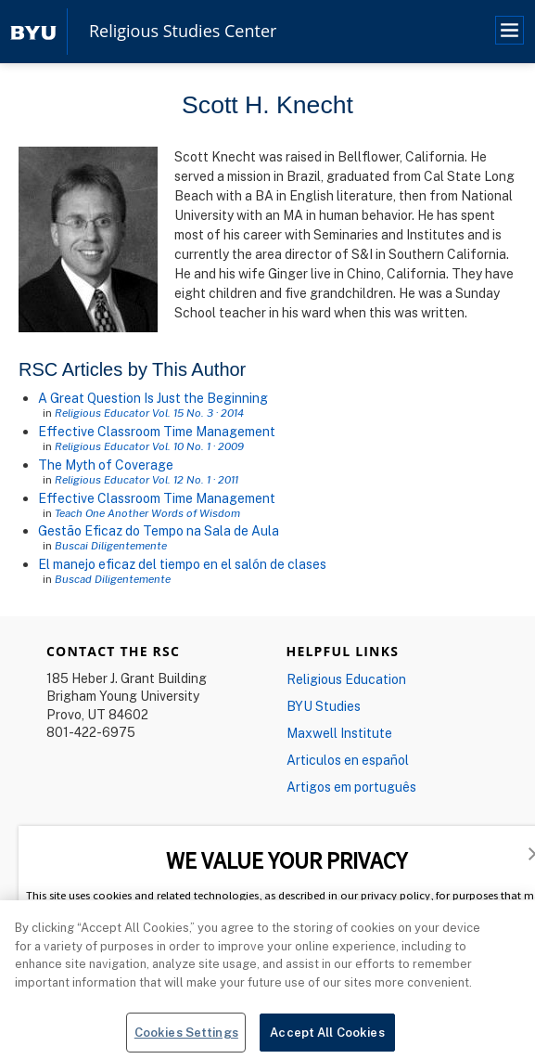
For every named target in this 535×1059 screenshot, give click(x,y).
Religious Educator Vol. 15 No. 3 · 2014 (149, 413)
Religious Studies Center (182, 31)
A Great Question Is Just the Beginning (153, 398)
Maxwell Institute (339, 733)
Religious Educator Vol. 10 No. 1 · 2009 (149, 446)
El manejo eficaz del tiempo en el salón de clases (182, 564)
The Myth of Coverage (105, 464)
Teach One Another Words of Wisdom (147, 513)
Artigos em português (351, 786)
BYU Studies (324, 706)
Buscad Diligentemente (113, 579)
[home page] (33, 31)
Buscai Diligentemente (111, 545)
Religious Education (346, 679)
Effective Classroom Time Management (156, 431)
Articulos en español (348, 760)
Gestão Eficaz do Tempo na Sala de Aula (158, 530)
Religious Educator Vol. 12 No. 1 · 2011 (146, 479)
